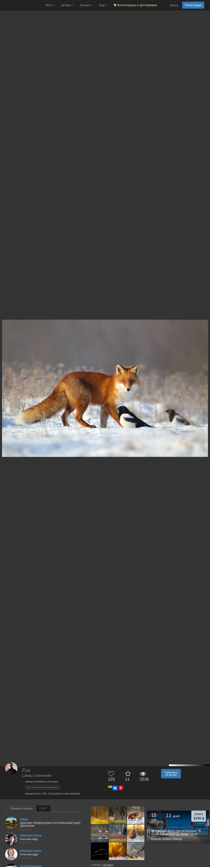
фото (107, 865)
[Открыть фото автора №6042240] (100, 833)
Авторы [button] (67, 5)
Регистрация (193, 5)
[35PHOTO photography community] (22, 5)
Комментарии (21, 808)
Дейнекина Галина (30, 850)
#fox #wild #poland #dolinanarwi (43, 787)
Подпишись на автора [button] (171, 773)
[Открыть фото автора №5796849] (136, 851)
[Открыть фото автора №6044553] (136, 815)
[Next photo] (205, 377)
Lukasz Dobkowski (37, 775)
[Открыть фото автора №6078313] (100, 815)
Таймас (24, 819)
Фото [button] (50, 5)
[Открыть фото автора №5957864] (136, 833)
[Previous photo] (3, 377)
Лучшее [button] (86, 5)
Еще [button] (103, 5)
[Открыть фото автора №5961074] (118, 833)
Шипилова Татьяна (31, 835)
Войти (174, 5)
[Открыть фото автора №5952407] (100, 851)
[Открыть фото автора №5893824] (118, 851)
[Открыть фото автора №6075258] (118, 815)
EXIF (43, 808)
